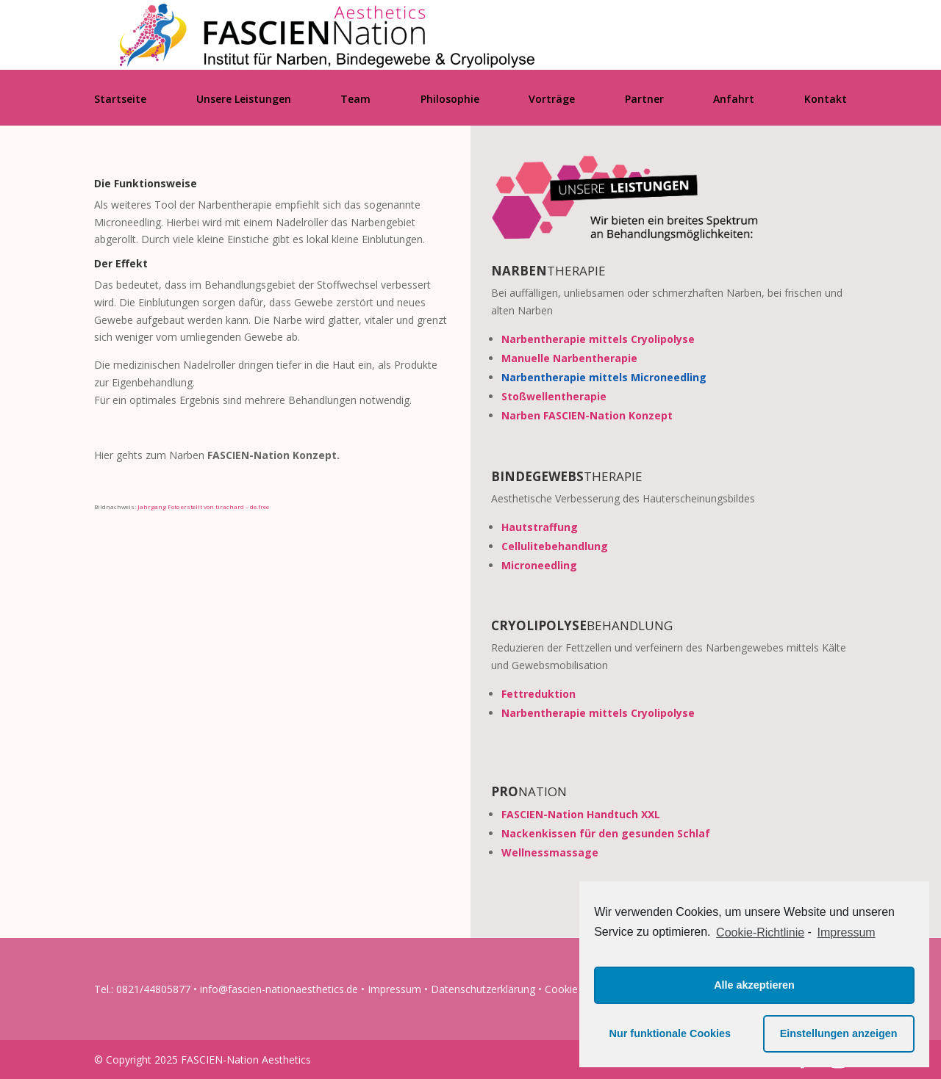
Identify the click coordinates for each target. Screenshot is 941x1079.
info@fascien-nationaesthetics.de (279, 989)
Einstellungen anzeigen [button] (839, 1033)
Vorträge (552, 100)
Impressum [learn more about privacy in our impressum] (846, 932)
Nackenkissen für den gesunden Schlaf (605, 833)
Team (355, 100)
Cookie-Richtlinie (760, 932)
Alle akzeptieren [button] (754, 985)
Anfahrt (733, 100)
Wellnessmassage (549, 852)
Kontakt (825, 100)
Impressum (394, 989)
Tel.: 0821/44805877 (142, 989)
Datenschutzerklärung (483, 989)
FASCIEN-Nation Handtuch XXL (580, 814)
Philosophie (450, 100)
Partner (644, 100)
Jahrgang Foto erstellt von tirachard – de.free (203, 506)
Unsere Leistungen (243, 100)
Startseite (120, 100)
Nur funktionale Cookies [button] (670, 1033)
